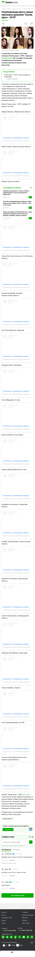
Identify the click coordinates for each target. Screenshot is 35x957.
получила (26, 794)
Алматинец (8, 854)
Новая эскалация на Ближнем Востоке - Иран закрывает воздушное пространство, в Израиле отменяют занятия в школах (17, 213)
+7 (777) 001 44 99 (9, 930)
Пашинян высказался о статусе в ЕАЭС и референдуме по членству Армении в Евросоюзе (16, 192)
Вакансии (25, 917)
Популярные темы (6, 917)
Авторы (3, 920)
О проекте (25, 912)
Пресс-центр (25, 923)
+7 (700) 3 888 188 (25, 930)
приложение (13, 942)
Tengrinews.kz (6, 58)
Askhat (7, 882)
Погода (3, 923)
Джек (6, 869)
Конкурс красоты (8, 818)
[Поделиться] (32, 23)
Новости (3, 912)
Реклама (24, 920)
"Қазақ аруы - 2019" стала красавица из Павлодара (17, 76)
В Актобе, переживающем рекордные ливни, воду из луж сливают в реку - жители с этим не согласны (17, 203)
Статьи (3, 915)
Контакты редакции (28, 915)
